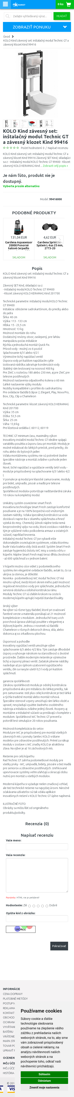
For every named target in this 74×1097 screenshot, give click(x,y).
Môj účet (9, 1068)
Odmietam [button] (44, 1080)
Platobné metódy (15, 998)
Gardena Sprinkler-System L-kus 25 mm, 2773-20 (50, 245)
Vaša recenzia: (15, 855)
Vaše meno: (13, 840)
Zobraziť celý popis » (55, 165)
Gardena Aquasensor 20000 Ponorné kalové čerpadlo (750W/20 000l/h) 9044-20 (18, 248)
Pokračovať (59, 946)
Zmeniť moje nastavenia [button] (44, 1087)
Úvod (6, 36)
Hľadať (62, 16)
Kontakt (8, 1013)
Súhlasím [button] (44, 1074)
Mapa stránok (12, 1041)
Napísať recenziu (58, 148)
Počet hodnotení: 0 (32, 148)
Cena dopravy (12, 994)
